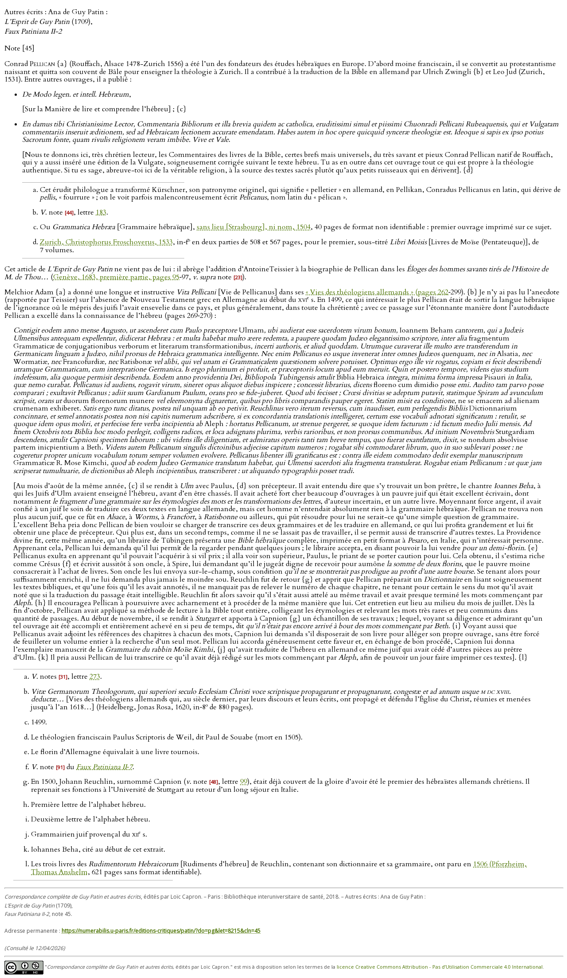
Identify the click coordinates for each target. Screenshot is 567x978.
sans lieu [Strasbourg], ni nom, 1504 (254, 227)
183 (101, 212)
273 (94, 676)
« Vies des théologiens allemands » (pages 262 (377, 292)
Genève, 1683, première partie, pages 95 (116, 277)
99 (243, 781)
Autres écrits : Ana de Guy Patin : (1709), (56, 21)
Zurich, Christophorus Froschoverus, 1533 (106, 242)
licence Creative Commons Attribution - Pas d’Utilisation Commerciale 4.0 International (440, 966)
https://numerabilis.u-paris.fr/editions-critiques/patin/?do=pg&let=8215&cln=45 (161, 931)
